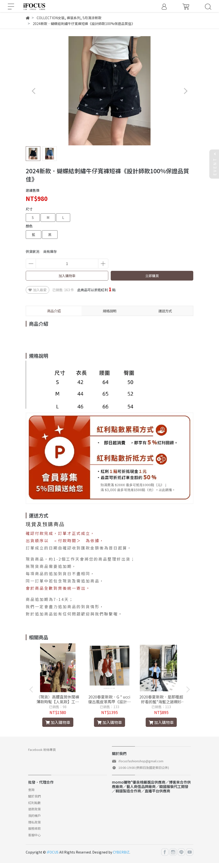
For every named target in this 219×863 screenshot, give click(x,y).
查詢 (31, 789)
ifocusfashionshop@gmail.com (140, 761)
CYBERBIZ (121, 852)
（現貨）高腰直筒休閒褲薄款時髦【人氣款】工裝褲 (57, 699)
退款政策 (34, 809)
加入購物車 (67, 275)
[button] (185, 90)
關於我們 (34, 796)
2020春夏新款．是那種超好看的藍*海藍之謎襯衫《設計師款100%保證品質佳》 (161, 699)
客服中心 (34, 835)
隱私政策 (34, 822)
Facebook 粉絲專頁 (42, 749)
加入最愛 (37, 289)
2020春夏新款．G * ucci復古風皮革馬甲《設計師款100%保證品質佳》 (109, 699)
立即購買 (152, 275)
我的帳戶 (34, 815)
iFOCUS (53, 852)
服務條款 (34, 828)
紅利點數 (34, 802)
